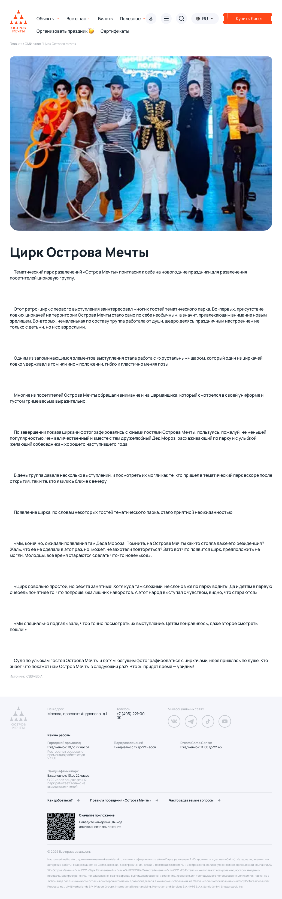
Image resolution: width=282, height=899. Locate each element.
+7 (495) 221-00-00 (131, 715)
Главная (16, 43)
